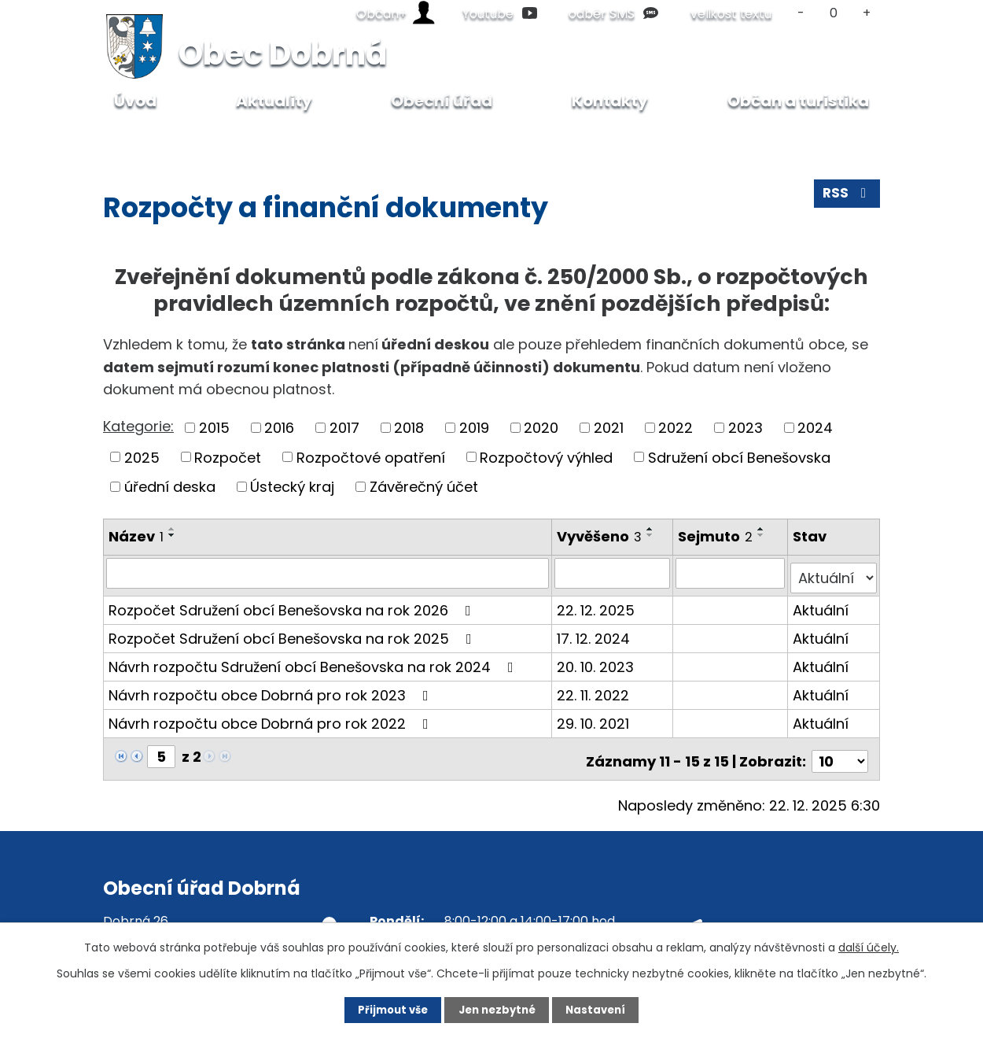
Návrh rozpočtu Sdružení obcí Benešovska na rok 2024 (314, 661)
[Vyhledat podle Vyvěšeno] (613, 573)
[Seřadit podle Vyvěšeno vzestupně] (651, 529)
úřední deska (169, 487)
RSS (846, 198)
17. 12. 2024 (594, 633)
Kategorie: (138, 426)
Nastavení (606, 1009)
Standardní (834, 13)
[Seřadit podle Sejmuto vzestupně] (762, 529)
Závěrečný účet (424, 487)
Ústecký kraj (292, 487)
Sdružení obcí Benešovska (739, 457)
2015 (214, 428)
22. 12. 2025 (596, 605)
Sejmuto (716, 536)
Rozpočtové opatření (370, 457)
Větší (867, 13)
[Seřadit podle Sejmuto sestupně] (762, 535)
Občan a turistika (798, 101)
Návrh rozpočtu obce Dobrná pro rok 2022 (272, 718)
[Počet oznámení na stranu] (840, 751)
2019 (474, 428)
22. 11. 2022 (594, 690)
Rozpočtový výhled (546, 457)
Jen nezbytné (497, 1009)
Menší (801, 13)
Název (136, 536)
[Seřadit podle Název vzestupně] (172, 529)
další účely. (868, 946)
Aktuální (821, 605)
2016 (279, 428)
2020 (541, 428)
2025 (142, 457)
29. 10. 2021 (594, 718)
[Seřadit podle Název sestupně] (172, 535)
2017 (344, 428)
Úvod (139, 139)
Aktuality (274, 101)
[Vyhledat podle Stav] (834, 573)
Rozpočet (227, 457)
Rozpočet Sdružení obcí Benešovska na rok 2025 (293, 633)
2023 (745, 428)
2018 (409, 428)
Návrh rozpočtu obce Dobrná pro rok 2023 (272, 690)
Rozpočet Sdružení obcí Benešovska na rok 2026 (293, 605)
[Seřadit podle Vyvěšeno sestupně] (651, 535)
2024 (815, 428)
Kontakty (610, 101)
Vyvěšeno (600, 536)
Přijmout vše (382, 1009)
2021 (609, 428)
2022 (675, 428)
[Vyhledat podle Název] (328, 573)
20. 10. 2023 (596, 661)
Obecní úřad (216, 139)
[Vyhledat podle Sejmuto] (731, 573)
